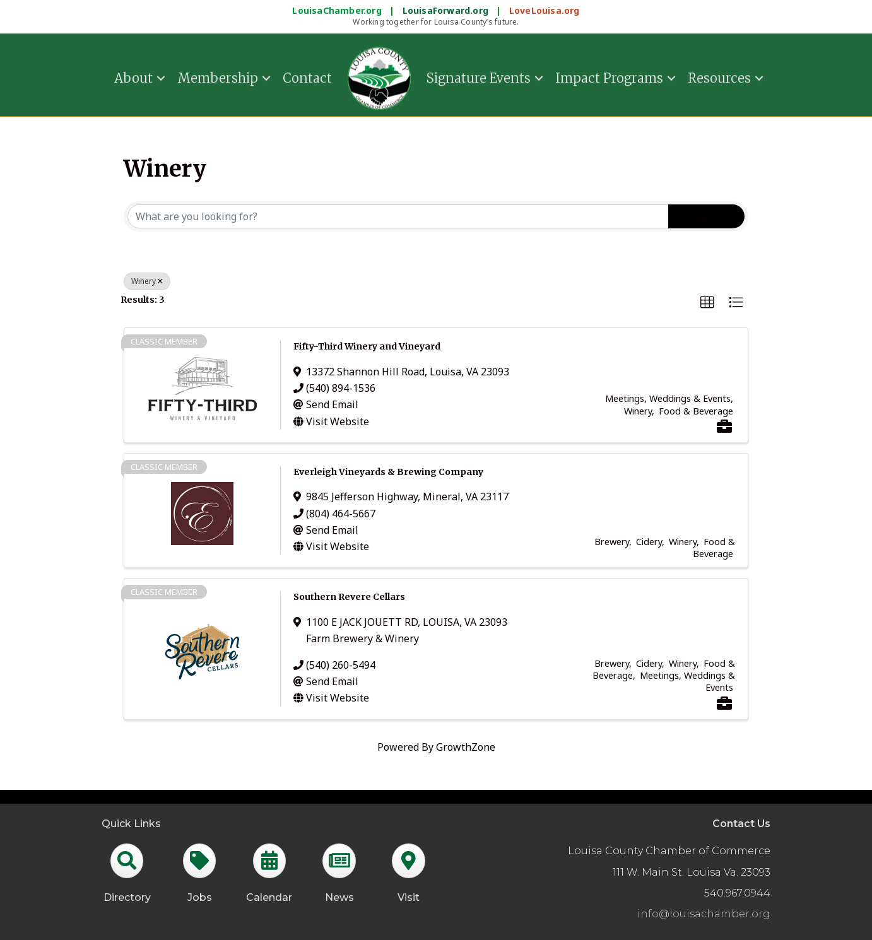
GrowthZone (465, 747)
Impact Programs (609, 75)
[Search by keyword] (398, 216)
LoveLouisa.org (544, 10)
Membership (217, 75)
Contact (307, 75)
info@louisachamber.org (703, 914)
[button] (707, 302)
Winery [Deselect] (147, 281)
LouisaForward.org (447, 10)
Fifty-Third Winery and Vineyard (366, 346)
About (133, 75)
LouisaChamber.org (338, 10)
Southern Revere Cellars (349, 596)
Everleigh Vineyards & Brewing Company (388, 472)
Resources (719, 75)
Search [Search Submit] (706, 216)
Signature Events (479, 75)
